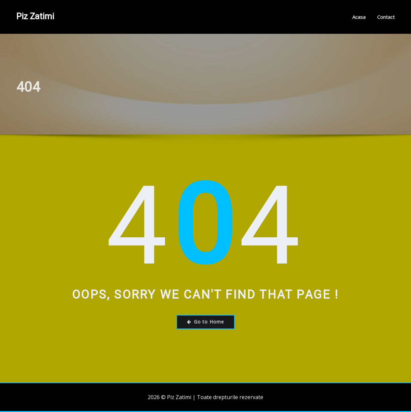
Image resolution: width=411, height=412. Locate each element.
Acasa (359, 17)
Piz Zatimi (35, 16)
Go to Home (205, 322)
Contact (386, 17)
